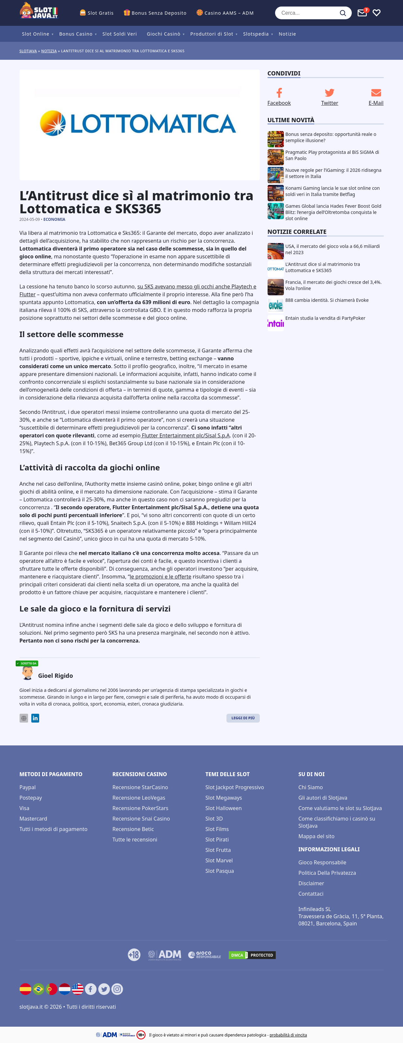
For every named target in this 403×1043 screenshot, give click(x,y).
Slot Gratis (101, 13)
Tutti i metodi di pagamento (54, 829)
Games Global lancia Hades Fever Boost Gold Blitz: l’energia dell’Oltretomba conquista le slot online (333, 212)
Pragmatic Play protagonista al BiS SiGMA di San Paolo (332, 155)
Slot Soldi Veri (119, 34)
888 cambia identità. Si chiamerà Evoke (327, 300)
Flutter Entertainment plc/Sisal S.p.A (185, 435)
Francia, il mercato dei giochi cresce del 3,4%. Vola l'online (334, 285)
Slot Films (217, 829)
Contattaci (311, 893)
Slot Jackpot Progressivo (235, 787)
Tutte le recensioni (135, 839)
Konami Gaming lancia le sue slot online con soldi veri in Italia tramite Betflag (333, 191)
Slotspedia (256, 34)
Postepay (31, 797)
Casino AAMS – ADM (229, 13)
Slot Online (36, 34)
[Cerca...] (313, 13)
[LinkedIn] (35, 718)
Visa (24, 808)
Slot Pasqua (220, 870)
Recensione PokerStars (140, 808)
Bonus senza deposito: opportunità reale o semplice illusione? (331, 137)
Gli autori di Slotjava (323, 797)
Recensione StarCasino (140, 787)
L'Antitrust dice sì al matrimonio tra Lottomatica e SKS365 (323, 267)
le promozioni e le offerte (161, 576)
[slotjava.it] (39, 13)
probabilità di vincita (288, 1035)
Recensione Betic (133, 829)
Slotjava (28, 50)
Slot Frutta (218, 850)
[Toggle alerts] (362, 13)
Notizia (49, 50)
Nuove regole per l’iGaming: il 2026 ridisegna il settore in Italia (334, 173)
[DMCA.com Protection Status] (252, 955)
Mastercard (33, 818)
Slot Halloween (224, 808)
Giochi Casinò (163, 34)
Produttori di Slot (211, 34)
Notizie (287, 34)
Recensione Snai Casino (141, 818)
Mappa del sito (317, 836)
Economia (54, 219)
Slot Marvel (219, 860)
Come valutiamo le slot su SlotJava (340, 808)
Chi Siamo (311, 787)
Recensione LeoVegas (139, 797)
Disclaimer (311, 883)
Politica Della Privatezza (327, 872)
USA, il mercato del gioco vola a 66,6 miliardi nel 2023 (333, 249)
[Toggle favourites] (376, 13)
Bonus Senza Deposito (159, 13)
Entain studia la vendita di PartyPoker (325, 318)
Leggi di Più (243, 717)
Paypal (28, 787)
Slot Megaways (224, 797)
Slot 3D (214, 818)
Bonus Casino (76, 34)
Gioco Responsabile (323, 862)
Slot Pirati (217, 839)
